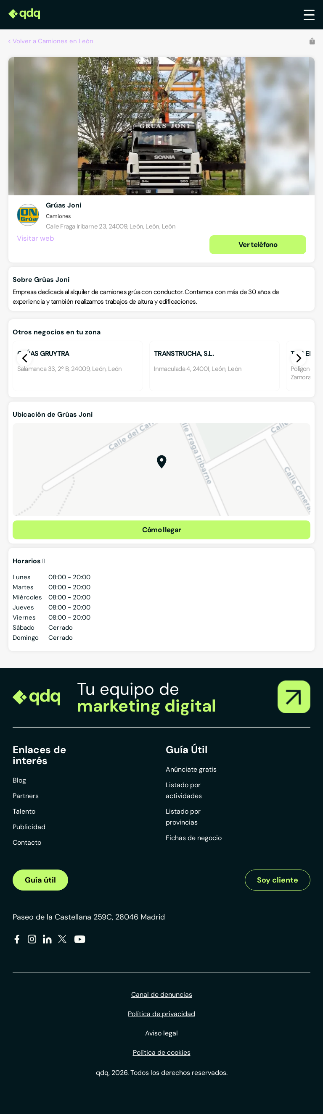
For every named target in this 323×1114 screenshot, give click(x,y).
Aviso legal (161, 1033)
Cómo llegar (161, 529)
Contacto (27, 842)
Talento (24, 811)
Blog (19, 780)
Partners (26, 795)
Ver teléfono (257, 244)
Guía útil (40, 880)
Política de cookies (162, 1052)
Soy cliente (277, 880)
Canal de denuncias (161, 994)
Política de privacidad (161, 1013)
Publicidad (29, 826)
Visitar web (35, 238)
